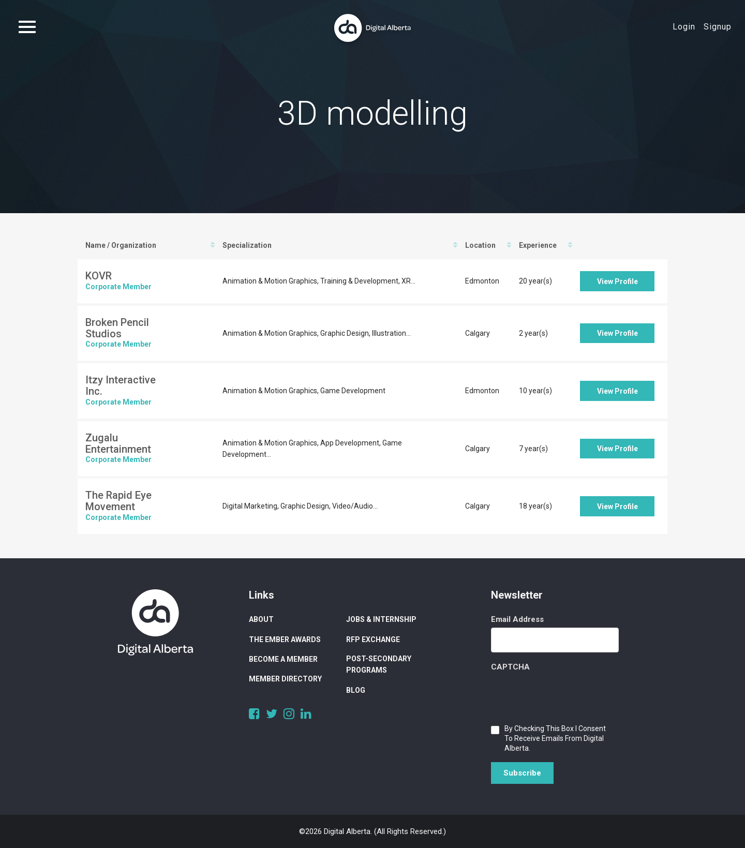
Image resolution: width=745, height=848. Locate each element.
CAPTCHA (510, 667)
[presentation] (569, 695)
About (261, 619)
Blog (355, 690)
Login (684, 27)
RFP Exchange (373, 639)
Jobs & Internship (381, 619)
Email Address (517, 619)
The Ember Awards (285, 639)
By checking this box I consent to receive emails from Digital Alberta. (555, 738)
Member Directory (285, 679)
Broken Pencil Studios (117, 328)
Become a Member (283, 659)
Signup (718, 27)
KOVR (98, 275)
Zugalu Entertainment (118, 443)
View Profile (617, 281)
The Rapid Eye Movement (118, 500)
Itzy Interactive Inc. (120, 385)
